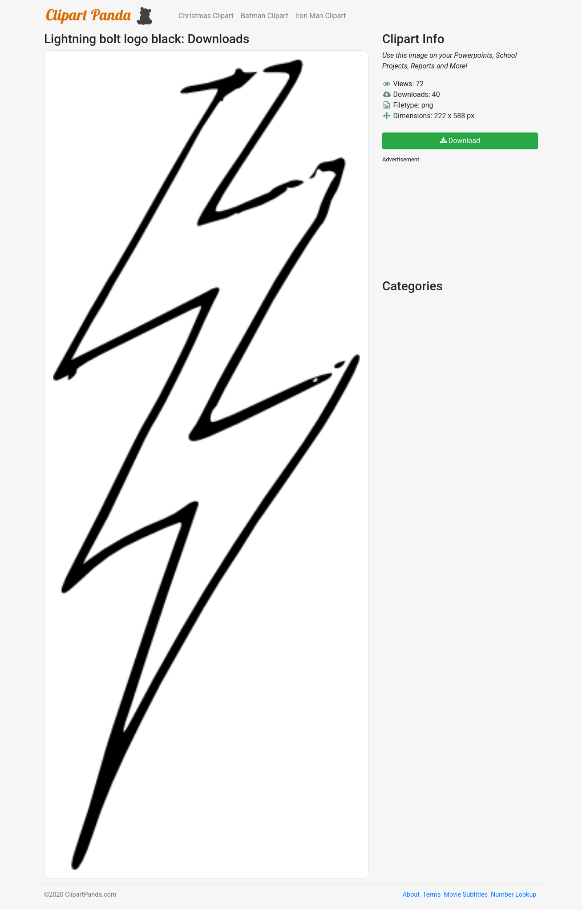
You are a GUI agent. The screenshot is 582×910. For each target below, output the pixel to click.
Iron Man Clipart (320, 16)
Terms (432, 894)
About (411, 894)
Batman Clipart (264, 16)
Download (460, 140)
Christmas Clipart (206, 16)
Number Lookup (513, 894)
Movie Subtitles (465, 894)
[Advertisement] (449, 220)
